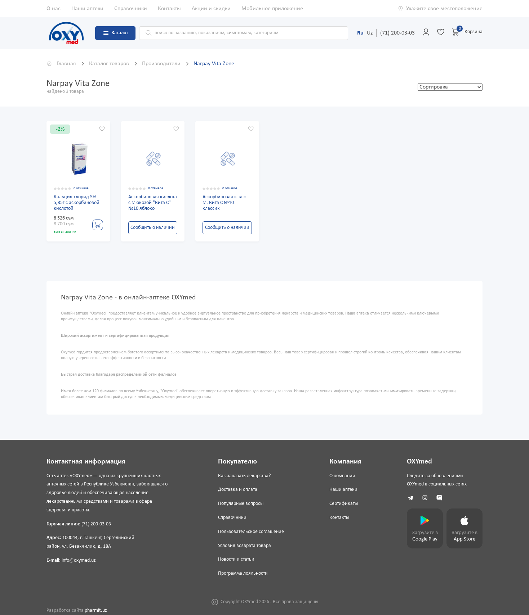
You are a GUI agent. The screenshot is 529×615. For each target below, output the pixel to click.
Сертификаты (343, 503)
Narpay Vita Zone (214, 64)
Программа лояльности (243, 573)
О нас (53, 9)
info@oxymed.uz (79, 560)
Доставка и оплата (237, 489)
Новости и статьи (236, 559)
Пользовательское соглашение (251, 531)
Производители (162, 64)
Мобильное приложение (272, 9)
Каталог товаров (109, 64)
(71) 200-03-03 (397, 33)
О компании (342, 476)
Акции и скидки (211, 9)
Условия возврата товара (244, 545)
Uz (370, 33)
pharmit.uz (96, 610)
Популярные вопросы (240, 503)
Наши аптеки (87, 9)
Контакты (169, 9)
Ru (360, 33)
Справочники (130, 9)
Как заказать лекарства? (244, 476)
